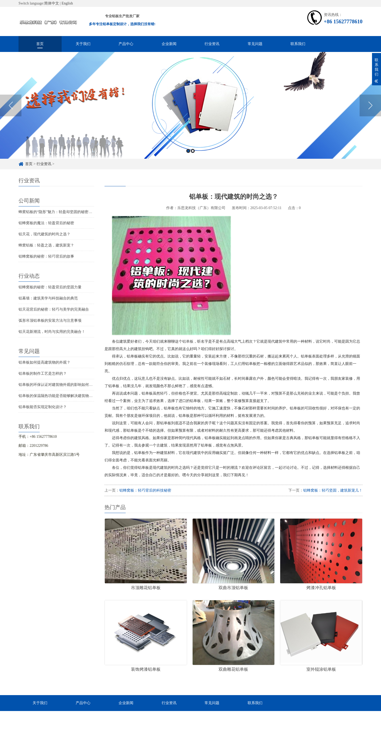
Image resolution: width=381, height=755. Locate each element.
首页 (40, 44)
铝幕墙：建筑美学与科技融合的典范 (48, 298)
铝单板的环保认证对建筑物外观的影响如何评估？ (59, 385)
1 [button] (188, 159)
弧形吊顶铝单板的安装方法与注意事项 (50, 321)
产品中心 (126, 44)
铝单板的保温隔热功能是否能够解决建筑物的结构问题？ (65, 396)
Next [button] (370, 113)
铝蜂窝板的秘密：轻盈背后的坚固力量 (50, 287)
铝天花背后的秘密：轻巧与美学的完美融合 (54, 309)
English (67, 3)
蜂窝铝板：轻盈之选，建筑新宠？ (46, 245)
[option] (190, 113)
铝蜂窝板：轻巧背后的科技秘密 (145, 490)
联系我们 (298, 44)
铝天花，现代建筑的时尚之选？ (44, 234)
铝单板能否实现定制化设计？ (43, 407)
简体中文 (51, 3)
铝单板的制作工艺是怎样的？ (43, 374)
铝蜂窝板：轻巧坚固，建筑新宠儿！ (332, 490)
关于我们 (83, 44)
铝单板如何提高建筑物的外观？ (44, 362)
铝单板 (187, 341)
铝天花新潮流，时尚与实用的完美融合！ (52, 332)
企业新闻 (169, 44)
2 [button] (193, 159)
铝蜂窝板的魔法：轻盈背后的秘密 (46, 223)
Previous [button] (10, 113)
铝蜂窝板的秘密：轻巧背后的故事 (46, 256)
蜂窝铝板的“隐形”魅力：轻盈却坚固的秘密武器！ (59, 212)
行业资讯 (212, 44)
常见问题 (255, 44)
